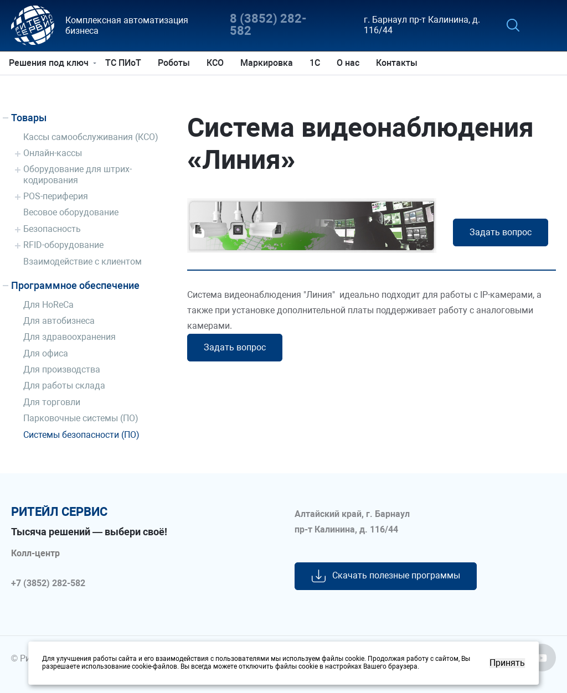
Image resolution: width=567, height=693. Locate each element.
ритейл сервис (59, 512)
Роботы (176, 63)
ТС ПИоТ (125, 63)
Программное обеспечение (75, 285)
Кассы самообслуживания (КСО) (90, 137)
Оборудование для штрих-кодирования (77, 174)
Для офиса (45, 353)
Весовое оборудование (70, 212)
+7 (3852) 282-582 (48, 583)
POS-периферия (55, 196)
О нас (350, 63)
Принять (507, 663)
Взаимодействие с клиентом (82, 261)
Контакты (399, 63)
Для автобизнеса (59, 321)
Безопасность (52, 229)
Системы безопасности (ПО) (81, 435)
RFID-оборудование (63, 245)
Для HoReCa (48, 304)
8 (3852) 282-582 (268, 25)
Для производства (61, 369)
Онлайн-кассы (52, 153)
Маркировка (269, 63)
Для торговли (51, 402)
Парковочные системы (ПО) (80, 418)
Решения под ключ (51, 63)
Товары (29, 117)
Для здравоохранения (69, 337)
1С (317, 63)
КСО (217, 63)
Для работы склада (64, 385)
